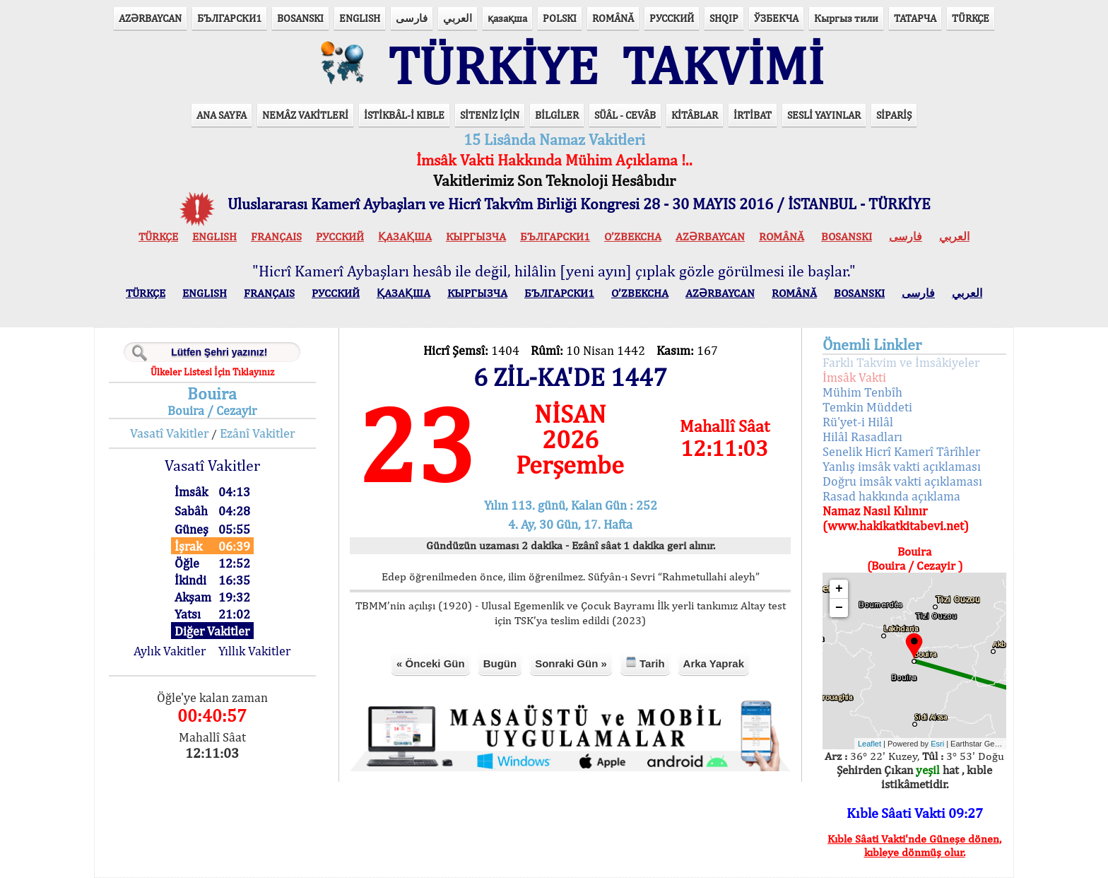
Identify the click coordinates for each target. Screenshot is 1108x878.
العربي (457, 18)
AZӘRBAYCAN (150, 18)
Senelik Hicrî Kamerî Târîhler (901, 451)
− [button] (839, 607)
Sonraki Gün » (571, 663)
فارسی (412, 18)
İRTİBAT (752, 115)
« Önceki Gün (430, 663)
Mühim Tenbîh (862, 392)
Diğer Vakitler (212, 631)
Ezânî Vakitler (257, 433)
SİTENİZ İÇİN (489, 115)
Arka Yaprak (713, 663)
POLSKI (560, 18)
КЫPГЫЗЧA (476, 236)
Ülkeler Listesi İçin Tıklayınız (212, 371)
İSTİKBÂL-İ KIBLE (404, 115)
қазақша (507, 18)
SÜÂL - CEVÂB (625, 115)
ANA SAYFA (221, 115)
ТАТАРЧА (915, 18)
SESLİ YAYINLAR (824, 115)
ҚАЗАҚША (405, 236)
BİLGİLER (557, 115)
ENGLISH (359, 18)
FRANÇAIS (276, 236)
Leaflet (869, 743)
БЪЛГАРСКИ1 (229, 18)
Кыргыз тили (846, 18)
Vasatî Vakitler (169, 433)
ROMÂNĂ (613, 18)
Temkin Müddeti (867, 406)
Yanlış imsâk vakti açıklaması (902, 466)
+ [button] (839, 588)
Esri (937, 743)
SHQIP (723, 18)
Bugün (500, 663)
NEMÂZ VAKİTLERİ (305, 115)
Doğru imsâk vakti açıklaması (902, 481)
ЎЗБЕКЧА (776, 18)
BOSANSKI (300, 18)
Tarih (645, 662)
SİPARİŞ (894, 115)
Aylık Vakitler (170, 650)
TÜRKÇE (970, 18)
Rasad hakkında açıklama (891, 495)
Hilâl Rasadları (862, 436)
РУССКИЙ (671, 18)
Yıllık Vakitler (254, 650)
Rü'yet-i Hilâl (858, 421)
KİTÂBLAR (694, 115)
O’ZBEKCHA (632, 236)
